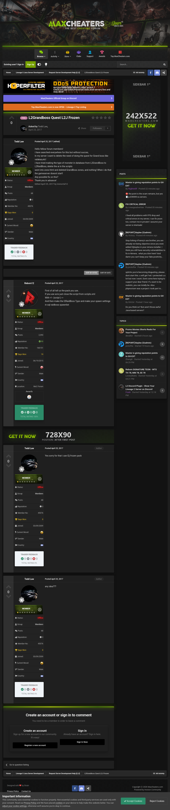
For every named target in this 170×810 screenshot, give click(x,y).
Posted (149, 189)
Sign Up (30, 64)
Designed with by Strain (18, 785)
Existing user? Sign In (14, 64)
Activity (54, 56)
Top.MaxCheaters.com (120, 56)
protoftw (132, 267)
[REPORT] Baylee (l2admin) (138, 232)
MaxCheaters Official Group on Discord (59, 98)
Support (90, 56)
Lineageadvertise (136, 207)
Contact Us (26, 791)
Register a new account (35, 745)
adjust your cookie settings (14, 806)
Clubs (78, 56)
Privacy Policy (13, 791)
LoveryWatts (131, 376)
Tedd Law (42, 126)
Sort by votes (91, 273)
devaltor (129, 336)
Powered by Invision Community (147, 790)
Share (82, 128)
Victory (131, 235)
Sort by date (105, 273)
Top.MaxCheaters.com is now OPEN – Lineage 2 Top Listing (58, 107)
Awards (102, 56)
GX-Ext (131, 302)
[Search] (131, 64)
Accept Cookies (133, 801)
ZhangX (129, 359)
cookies (59, 803)
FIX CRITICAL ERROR (136, 204)
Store (66, 56)
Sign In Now (82, 742)
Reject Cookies (156, 801)
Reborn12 (29, 283)
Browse (40, 56)
